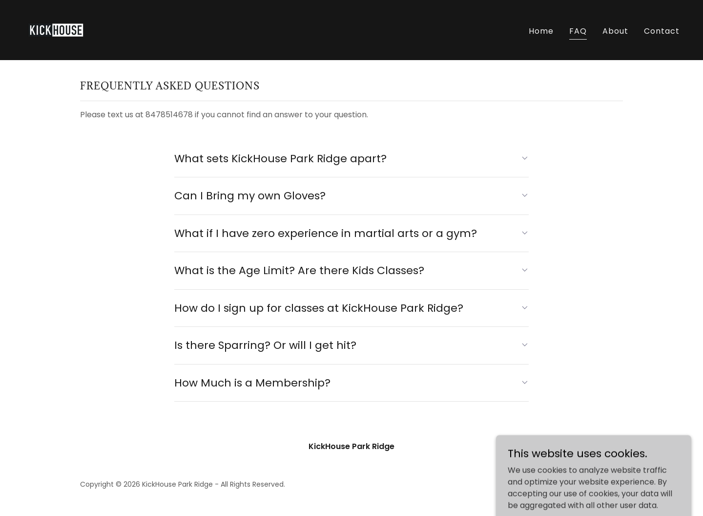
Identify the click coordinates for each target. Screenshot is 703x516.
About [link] (615, 31)
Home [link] (541, 31)
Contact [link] (662, 31)
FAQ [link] (578, 31)
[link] (55, 29)
